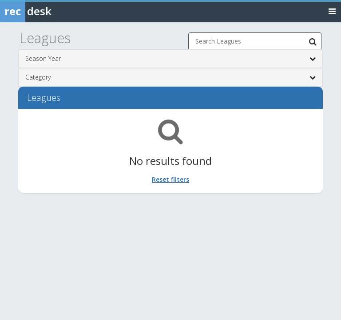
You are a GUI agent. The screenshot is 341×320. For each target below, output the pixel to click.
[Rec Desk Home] (49, 11)
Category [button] (170, 77)
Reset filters (170, 179)
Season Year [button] (170, 59)
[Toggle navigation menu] (332, 11)
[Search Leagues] (312, 41)
